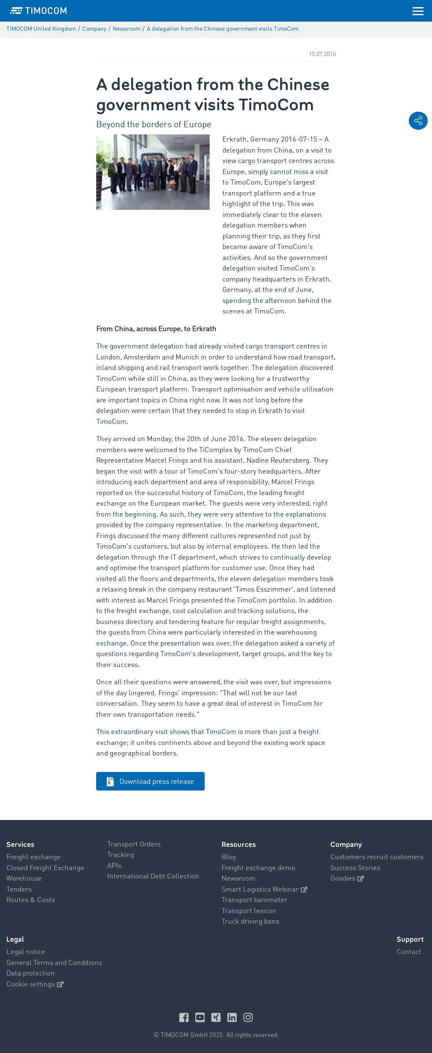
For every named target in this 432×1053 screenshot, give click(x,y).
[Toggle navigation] (418, 10)
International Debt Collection (153, 876)
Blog (228, 857)
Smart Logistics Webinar (264, 889)
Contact (409, 952)
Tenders (19, 889)
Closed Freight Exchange (45, 868)
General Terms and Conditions (54, 963)
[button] (418, 121)
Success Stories (355, 868)
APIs (114, 866)
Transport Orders (134, 844)
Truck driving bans (250, 921)
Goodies (347, 878)
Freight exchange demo (258, 868)
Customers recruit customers (377, 857)
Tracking (120, 855)
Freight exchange (33, 857)
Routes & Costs (30, 900)
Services (20, 844)
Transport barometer (254, 900)
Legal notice (25, 952)
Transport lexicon (248, 911)
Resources (238, 844)
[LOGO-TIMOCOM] (38, 10)
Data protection (30, 973)
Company (346, 844)
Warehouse (24, 878)
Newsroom (238, 878)
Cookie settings (35, 984)
